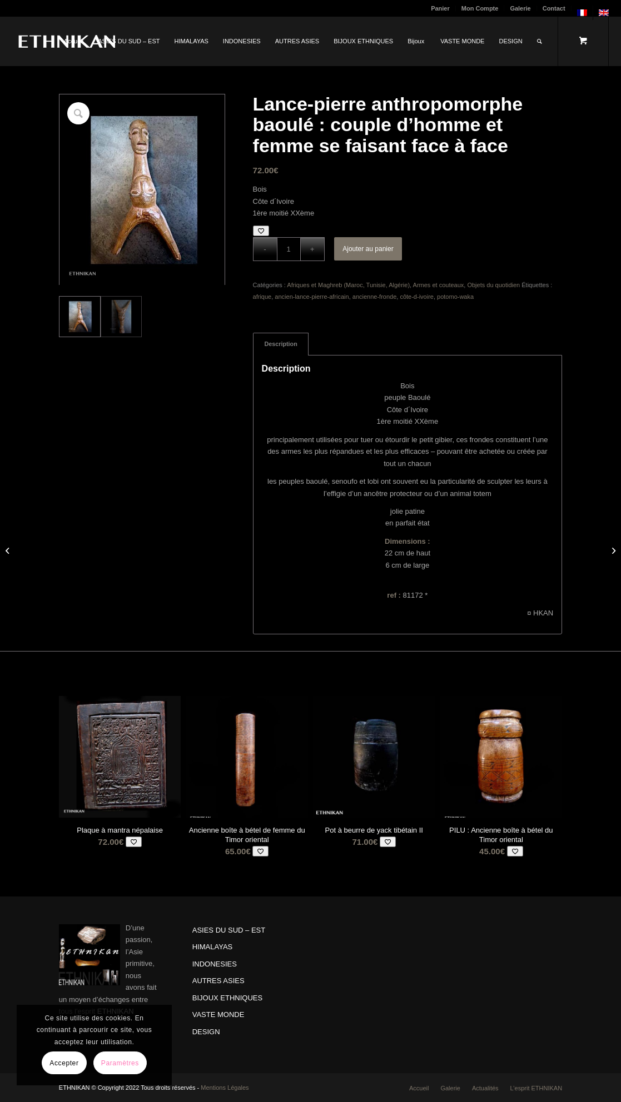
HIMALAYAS (212, 947)
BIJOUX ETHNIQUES (227, 998)
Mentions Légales (225, 1087)
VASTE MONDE (218, 1014)
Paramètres (120, 1063)
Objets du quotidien (493, 285)
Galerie (520, 8)
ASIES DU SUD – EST (228, 930)
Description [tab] (281, 343)
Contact (554, 8)
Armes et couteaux (438, 285)
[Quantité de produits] (289, 249)
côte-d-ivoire (417, 296)
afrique (262, 296)
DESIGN (206, 1032)
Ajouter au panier (367, 249)
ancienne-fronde (374, 296)
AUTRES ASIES (218, 980)
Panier (440, 8)
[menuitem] (440, 8)
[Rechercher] (539, 41)
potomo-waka (455, 296)
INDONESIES (214, 964)
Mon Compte (480, 8)
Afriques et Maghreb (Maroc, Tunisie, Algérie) (348, 285)
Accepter (63, 1063)
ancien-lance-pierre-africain (312, 296)
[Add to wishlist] (261, 231)
